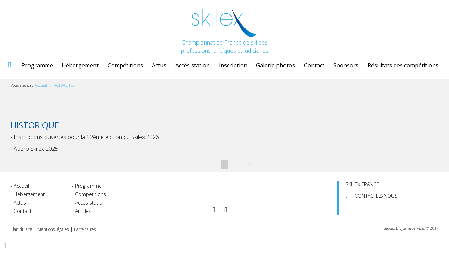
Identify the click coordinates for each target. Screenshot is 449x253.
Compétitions (125, 65)
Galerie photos (275, 65)
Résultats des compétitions (403, 65)
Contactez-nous (376, 196)
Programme (37, 65)
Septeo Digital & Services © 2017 (411, 228)
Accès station (192, 65)
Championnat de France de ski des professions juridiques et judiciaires (224, 31)
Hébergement (80, 65)
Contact (314, 65)
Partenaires (85, 229)
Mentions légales (53, 229)
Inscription (233, 65)
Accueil (9, 65)
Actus (159, 65)
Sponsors (345, 65)
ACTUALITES (64, 85)
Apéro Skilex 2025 (36, 149)
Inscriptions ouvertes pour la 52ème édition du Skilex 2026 (86, 137)
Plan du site (21, 229)
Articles (83, 211)
